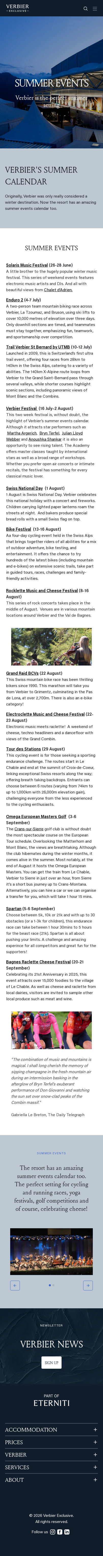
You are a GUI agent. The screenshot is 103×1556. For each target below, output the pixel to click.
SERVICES (17, 1467)
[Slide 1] (50, 1285)
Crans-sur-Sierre (28, 829)
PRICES (14, 1442)
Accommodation (31, 1429)
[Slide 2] (53, 1285)
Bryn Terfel (49, 433)
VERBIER (16, 1455)
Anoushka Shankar (45, 440)
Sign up (51, 1362)
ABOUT (14, 1480)
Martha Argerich (22, 433)
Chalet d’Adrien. (58, 290)
